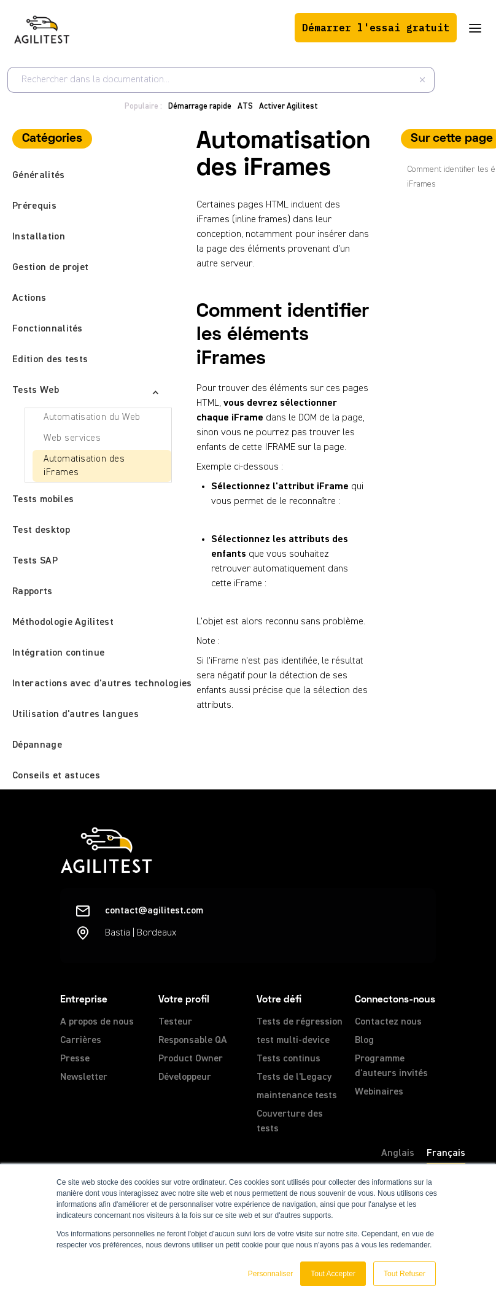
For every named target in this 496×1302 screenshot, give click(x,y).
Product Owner (190, 1059)
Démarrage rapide (199, 106)
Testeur (175, 1022)
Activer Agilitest (288, 106)
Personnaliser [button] (270, 1273)
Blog (364, 1040)
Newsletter (83, 1077)
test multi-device (293, 1040)
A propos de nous (97, 1022)
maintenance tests (297, 1096)
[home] (41, 27)
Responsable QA (192, 1040)
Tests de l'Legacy (294, 1077)
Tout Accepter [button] (333, 1273)
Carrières (80, 1040)
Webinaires (379, 1092)
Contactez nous (388, 1022)
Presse (75, 1059)
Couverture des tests (290, 1121)
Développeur (184, 1077)
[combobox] (221, 80)
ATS (245, 106)
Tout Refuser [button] (404, 1273)
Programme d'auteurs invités (391, 1066)
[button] (475, 28)
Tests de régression (300, 1022)
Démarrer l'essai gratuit (375, 27)
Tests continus (288, 1059)
